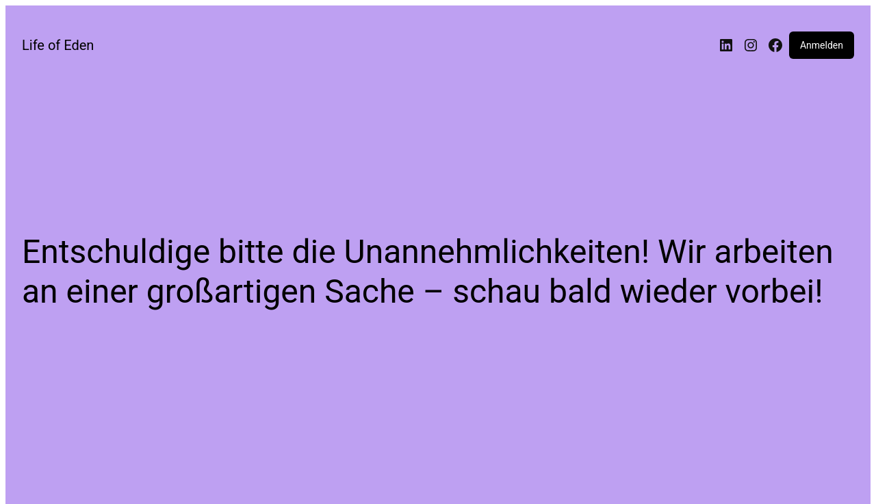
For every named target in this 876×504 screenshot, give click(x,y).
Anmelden (821, 45)
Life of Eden (58, 45)
